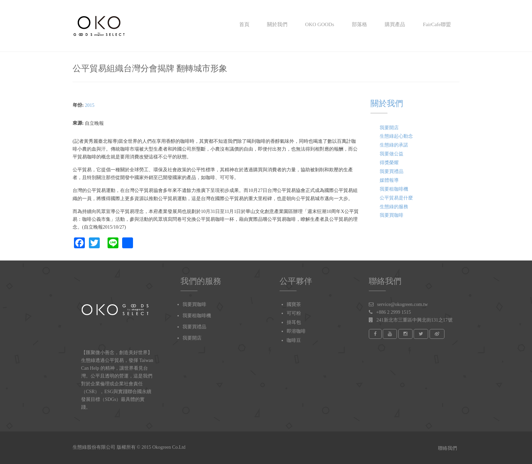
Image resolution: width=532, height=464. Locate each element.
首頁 (243, 24)
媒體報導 (389, 180)
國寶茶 (294, 304)
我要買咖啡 (391, 215)
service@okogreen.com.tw (402, 304)
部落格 (358, 24)
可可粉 (294, 313)
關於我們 (276, 24)
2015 (89, 105)
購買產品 (394, 24)
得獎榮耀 (389, 162)
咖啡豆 (294, 340)
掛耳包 (294, 322)
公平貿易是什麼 (396, 197)
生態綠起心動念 (396, 136)
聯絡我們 (447, 448)
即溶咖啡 (296, 331)
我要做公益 (391, 153)
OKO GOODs (319, 24)
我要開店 (389, 127)
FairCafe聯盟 (436, 24)
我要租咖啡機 (394, 189)
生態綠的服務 (394, 206)
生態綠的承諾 (394, 145)
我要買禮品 (391, 171)
